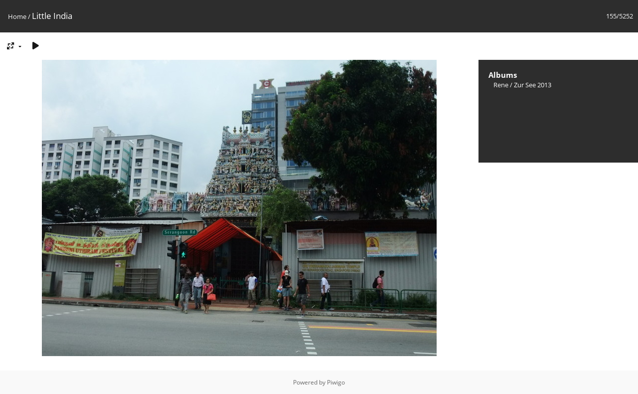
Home (17, 16)
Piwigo (336, 382)
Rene (500, 84)
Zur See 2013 (532, 84)
